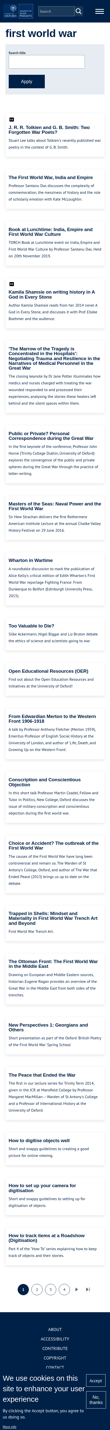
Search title (17, 53)
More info (9, 1426)
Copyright (55, 1358)
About (55, 1329)
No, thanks (96, 1400)
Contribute (55, 1348)
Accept (95, 1380)
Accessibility (55, 1339)
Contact (55, 1367)
